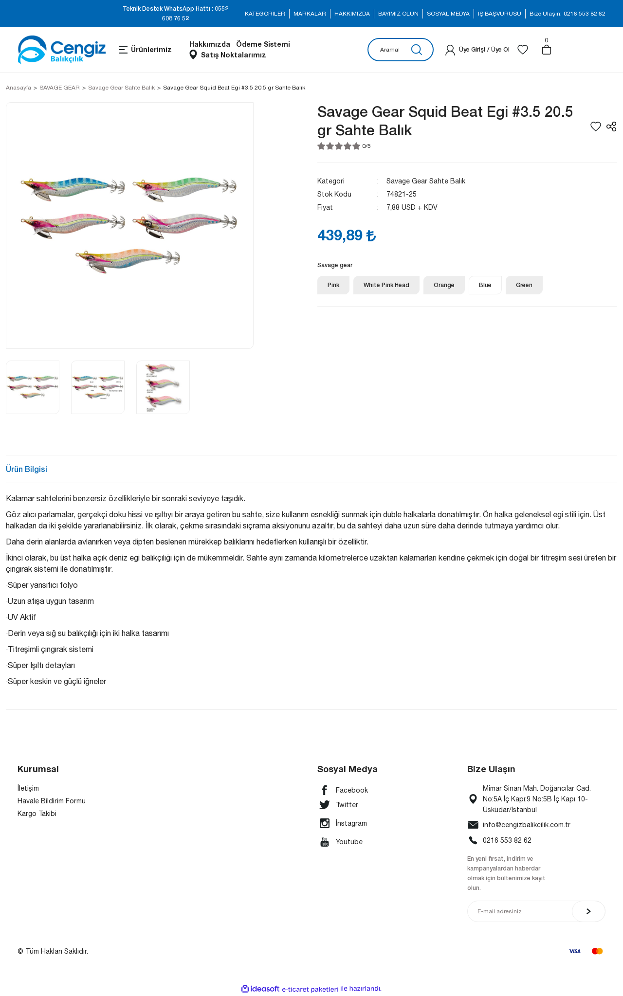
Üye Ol (500, 49)
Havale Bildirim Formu (52, 801)
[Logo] (62, 50)
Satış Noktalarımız (233, 55)
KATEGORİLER (265, 13)
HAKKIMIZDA (352, 13)
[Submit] (588, 911)
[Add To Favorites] (596, 126)
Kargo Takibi (37, 813)
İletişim (28, 788)
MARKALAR (309, 13)
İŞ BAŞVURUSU (499, 13)
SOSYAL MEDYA (448, 13)
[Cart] (546, 49)
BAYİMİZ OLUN (398, 13)
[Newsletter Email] (536, 911)
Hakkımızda (209, 44)
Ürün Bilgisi (26, 468)
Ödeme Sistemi (263, 44)
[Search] (400, 49)
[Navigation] (144, 49)
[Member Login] (450, 49)
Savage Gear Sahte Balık (425, 181)
